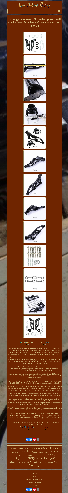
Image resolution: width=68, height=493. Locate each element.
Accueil (34, 473)
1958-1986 (30, 455)
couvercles (37, 455)
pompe (38, 466)
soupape (18, 455)
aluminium (41, 448)
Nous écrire (34, 476)
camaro (12, 455)
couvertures (48, 454)
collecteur (13, 462)
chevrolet (25, 451)
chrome (23, 459)
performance (41, 452)
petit (53, 458)
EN (33, 486)
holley (17, 458)
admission (52, 462)
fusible (46, 452)
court (40, 462)
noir (35, 462)
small (45, 462)
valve (29, 461)
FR (36, 486)
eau (59, 462)
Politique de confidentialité (34, 479)
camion (24, 455)
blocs (33, 448)
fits (38, 459)
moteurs (54, 451)
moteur (44, 458)
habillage (14, 448)
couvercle (15, 452)
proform (22, 462)
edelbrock (53, 448)
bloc (31, 465)
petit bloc (56, 455)
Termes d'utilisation (34, 483)
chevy (31, 458)
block (27, 447)
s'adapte (34, 452)
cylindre (21, 448)
